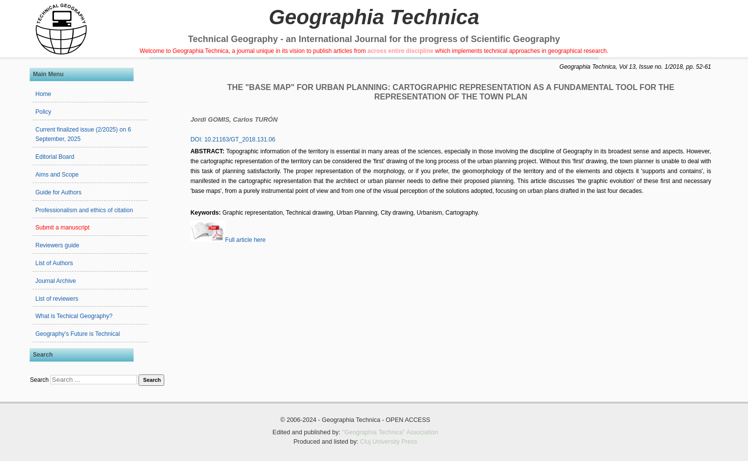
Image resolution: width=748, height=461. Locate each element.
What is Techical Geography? (73, 316)
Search (39, 379)
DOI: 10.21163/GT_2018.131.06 (232, 139)
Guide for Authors (58, 192)
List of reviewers (56, 298)
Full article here (228, 239)
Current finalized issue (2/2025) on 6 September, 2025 (83, 134)
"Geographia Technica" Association (390, 432)
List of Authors (54, 263)
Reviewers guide (57, 245)
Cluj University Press (389, 441)
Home (43, 94)
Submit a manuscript (62, 227)
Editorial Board (54, 156)
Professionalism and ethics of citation (84, 210)
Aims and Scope (56, 174)
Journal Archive (55, 280)
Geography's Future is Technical (77, 333)
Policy (43, 111)
